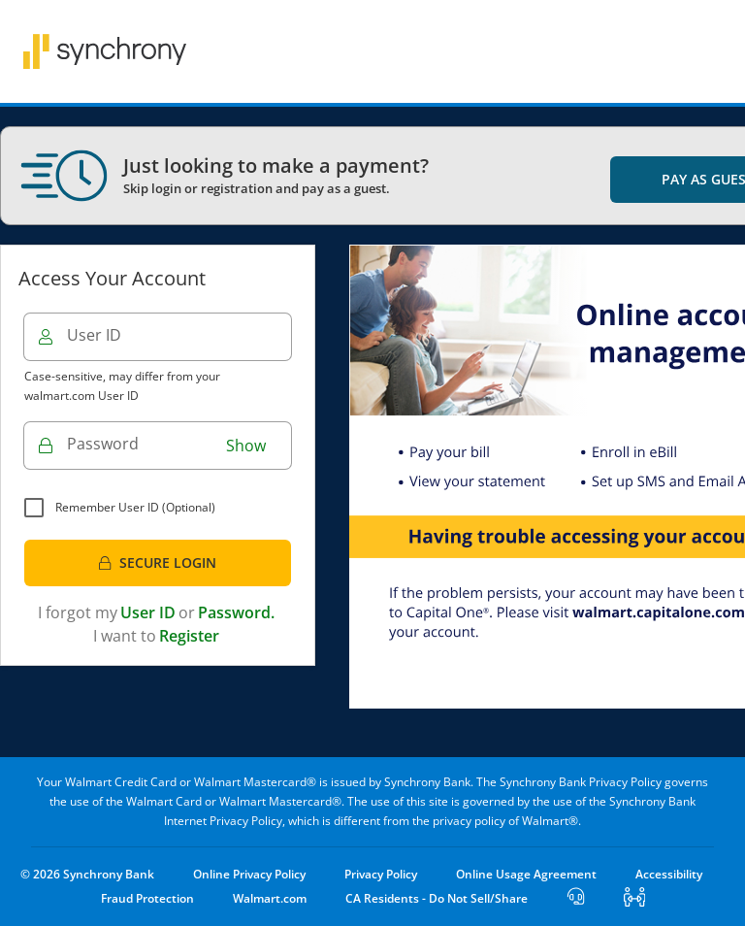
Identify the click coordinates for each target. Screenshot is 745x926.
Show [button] (246, 445)
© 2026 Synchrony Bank (87, 874)
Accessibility (668, 874)
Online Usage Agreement (526, 874)
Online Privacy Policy (249, 874)
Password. (236, 612)
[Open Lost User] (576, 898)
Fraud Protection (147, 898)
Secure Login (157, 562)
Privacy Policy (380, 874)
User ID (94, 335)
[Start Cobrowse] (634, 898)
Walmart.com (270, 898)
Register (189, 635)
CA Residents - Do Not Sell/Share (436, 898)
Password (103, 443)
